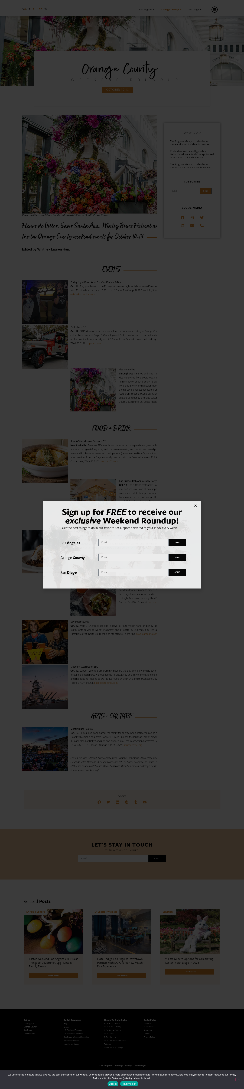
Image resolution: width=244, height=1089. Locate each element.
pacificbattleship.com (106, 682)
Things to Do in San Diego (155, 1052)
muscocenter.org (133, 745)
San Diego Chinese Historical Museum (200, 1046)
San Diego (194, 9)
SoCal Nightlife (110, 992)
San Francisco (29, 989)
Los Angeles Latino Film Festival (77, 1043)
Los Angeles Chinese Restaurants (78, 1056)
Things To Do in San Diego (155, 1056)
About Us (148, 979)
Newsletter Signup (71, 999)
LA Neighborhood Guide (74, 1060)
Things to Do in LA (152, 1045)
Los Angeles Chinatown (33, 1059)
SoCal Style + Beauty (112, 982)
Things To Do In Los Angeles (196, 1056)
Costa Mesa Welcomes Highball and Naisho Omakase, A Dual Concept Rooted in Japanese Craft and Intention (192, 154)
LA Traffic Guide (30, 1052)
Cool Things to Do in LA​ (34, 1066)
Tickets (151, 547)
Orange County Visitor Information (198, 1049)
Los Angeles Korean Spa (74, 1049)
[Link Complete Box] (53, 924)
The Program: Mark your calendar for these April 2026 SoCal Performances (189, 143)
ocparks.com (94, 343)
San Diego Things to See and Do (157, 1063)
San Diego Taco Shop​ (153, 1059)
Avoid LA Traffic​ (30, 1049)
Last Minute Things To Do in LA (117, 1048)
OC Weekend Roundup (73, 989)
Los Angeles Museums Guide (36, 1042)
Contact (147, 989)
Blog (65, 979)
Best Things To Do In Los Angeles (118, 1058)
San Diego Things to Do (154, 1070)
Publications (149, 982)
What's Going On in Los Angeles (117, 1055)
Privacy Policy (149, 992)
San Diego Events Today (154, 1049)
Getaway (107, 999)
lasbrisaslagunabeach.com (133, 505)
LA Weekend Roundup (73, 985)
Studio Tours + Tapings (113, 1003)
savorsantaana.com (147, 634)
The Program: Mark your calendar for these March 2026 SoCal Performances (190, 166)
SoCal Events (109, 989)
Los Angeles (146, 9)
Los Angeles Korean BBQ (74, 1046)
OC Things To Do (191, 1063)
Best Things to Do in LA (114, 1065)
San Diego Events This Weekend (197, 1043)
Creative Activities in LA (34, 1056)
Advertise (148, 985)
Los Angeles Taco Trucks (34, 1063)
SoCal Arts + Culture (112, 985)
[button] (99, 802)
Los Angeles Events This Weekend (198, 1060)
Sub (192, 181)
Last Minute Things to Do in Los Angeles (161, 1042)
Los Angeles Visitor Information (197, 1067)
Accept (112, 1084)
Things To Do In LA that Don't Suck (119, 1062)
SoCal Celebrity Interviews (115, 996)
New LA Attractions (72, 1067)
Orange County (171, 9)
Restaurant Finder (71, 996)
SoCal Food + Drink (112, 979)
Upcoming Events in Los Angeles (117, 1051)
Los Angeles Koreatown (73, 1053)
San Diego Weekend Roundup (76, 992)
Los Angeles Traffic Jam (34, 1045)
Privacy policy (129, 1084)
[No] (238, 1079)
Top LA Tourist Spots (73, 1063)
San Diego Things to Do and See (157, 1066)
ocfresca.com (156, 602)
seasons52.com (109, 461)
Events (66, 982)
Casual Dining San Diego (194, 1053)
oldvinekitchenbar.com (82, 294)
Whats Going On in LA (113, 1069)
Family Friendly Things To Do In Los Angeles (119, 1044)
